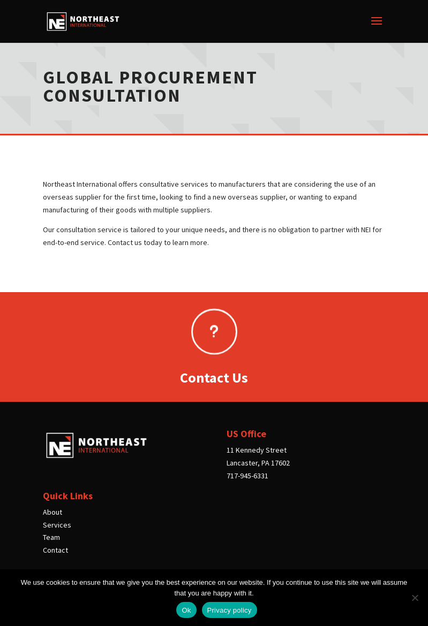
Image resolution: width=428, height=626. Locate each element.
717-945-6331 (247, 475)
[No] (414, 597)
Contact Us (214, 377)
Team (51, 537)
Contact (55, 550)
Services (57, 525)
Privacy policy (229, 610)
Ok (186, 610)
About (52, 512)
